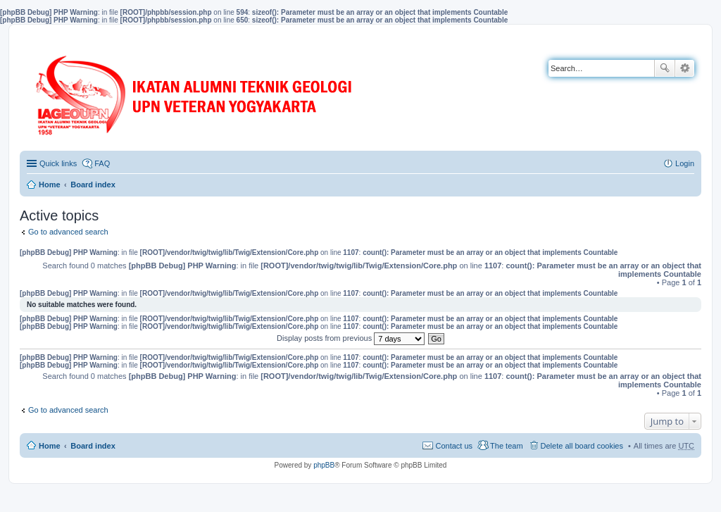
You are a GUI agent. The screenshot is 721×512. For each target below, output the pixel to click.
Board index (92, 184)
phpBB (323, 465)
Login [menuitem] (684, 163)
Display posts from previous (351, 338)
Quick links (58, 163)
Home (50, 184)
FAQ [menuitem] (102, 163)
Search (664, 68)
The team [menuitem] (506, 446)
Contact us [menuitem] (453, 446)
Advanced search (684, 68)
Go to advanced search (68, 231)
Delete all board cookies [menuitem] (582, 446)
